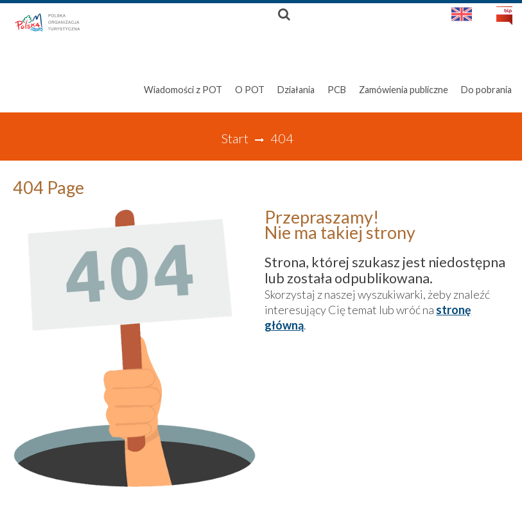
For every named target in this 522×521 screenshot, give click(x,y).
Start (234, 138)
